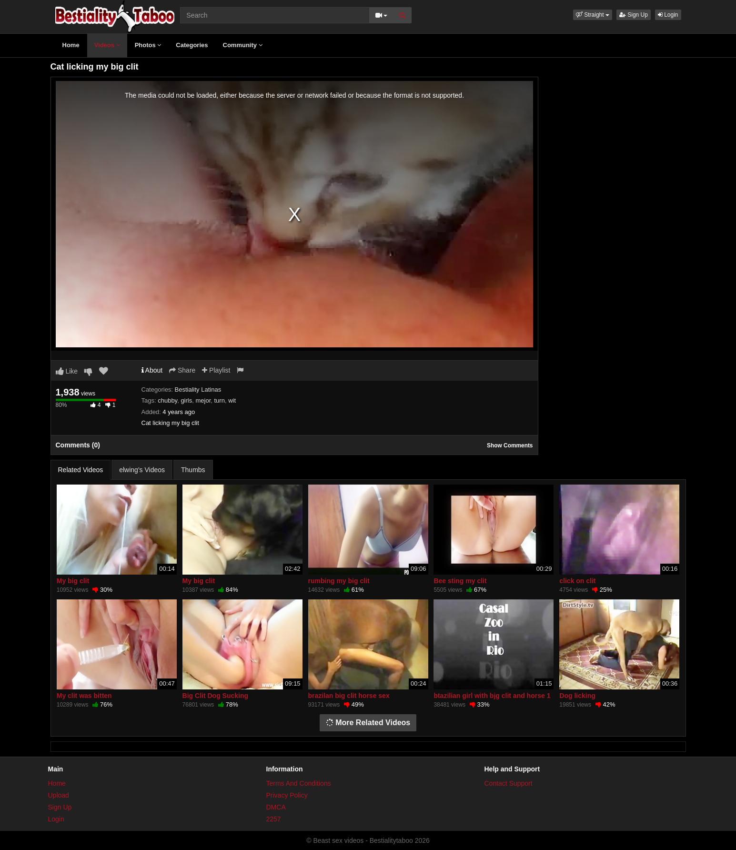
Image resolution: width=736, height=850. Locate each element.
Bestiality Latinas (198, 389)
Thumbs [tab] (193, 470)
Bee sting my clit (460, 581)
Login (668, 14)
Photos (148, 45)
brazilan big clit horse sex (349, 695)
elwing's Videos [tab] (142, 470)
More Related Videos (368, 722)
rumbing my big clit (339, 581)
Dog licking (577, 695)
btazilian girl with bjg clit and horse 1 (492, 695)
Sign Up (633, 14)
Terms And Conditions (298, 783)
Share (182, 370)
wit (232, 400)
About (152, 370)
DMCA (276, 807)
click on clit (577, 581)
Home (71, 45)
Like (67, 371)
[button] (592, 15)
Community (242, 45)
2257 (273, 819)
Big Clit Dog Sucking (215, 695)
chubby (167, 400)
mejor (203, 400)
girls (186, 400)
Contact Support (508, 783)
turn (219, 400)
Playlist (216, 370)
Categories (192, 45)
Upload (58, 795)
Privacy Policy (287, 795)
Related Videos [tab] (80, 470)
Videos (107, 45)
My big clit (73, 581)
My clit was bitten (84, 695)
